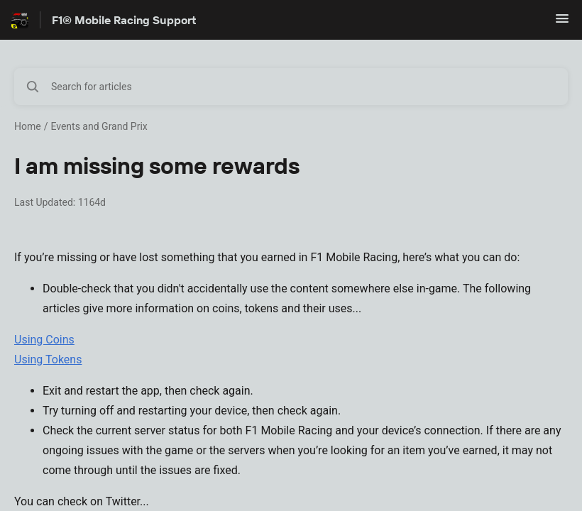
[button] (562, 23)
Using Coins (44, 339)
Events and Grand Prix (98, 126)
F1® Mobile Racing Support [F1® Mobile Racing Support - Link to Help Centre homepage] (124, 20)
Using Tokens (48, 359)
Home (27, 126)
